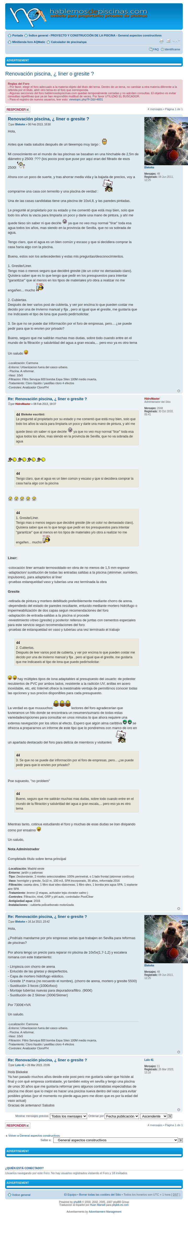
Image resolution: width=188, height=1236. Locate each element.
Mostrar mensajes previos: (51, 1115)
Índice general (38, 35)
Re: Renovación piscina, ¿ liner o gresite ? (47, 399)
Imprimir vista (161, 41)
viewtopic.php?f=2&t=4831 (86, 99)
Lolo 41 (19, 1065)
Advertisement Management (105, 1211)
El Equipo (70, 1194)
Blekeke (20, 124)
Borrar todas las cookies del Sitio (100, 1194)
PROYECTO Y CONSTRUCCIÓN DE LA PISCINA (83, 35)
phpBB (77, 1202)
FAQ (156, 49)
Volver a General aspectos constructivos (34, 1135)
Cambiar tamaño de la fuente (176, 41)
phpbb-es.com (120, 1204)
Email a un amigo (168, 41)
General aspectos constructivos (140, 35)
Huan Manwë (97, 1204)
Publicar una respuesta (17, 109)
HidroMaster (22, 404)
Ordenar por (113, 1115)
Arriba (178, 390)
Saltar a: (46, 1140)
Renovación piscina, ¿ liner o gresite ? (49, 74)
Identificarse (172, 49)
